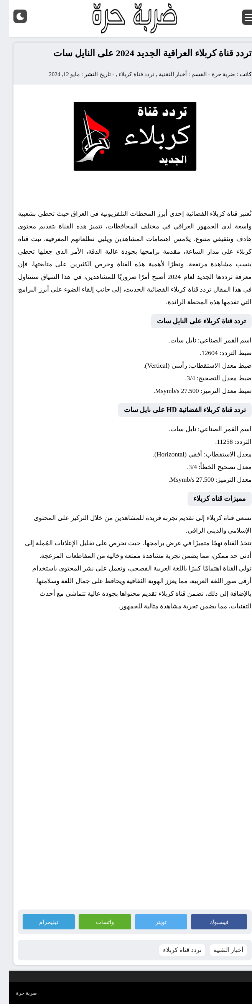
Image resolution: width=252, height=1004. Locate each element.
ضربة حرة (214, 74)
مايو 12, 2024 (55, 74)
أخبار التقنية (164, 74)
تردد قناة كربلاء (128, 74)
